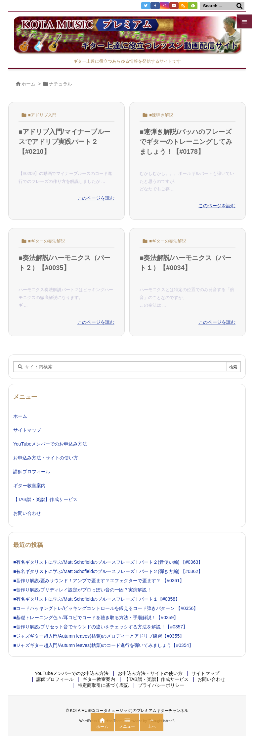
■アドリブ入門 (42, 115)
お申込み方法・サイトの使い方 (45, 457)
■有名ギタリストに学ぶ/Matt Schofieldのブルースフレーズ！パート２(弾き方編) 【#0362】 (108, 571)
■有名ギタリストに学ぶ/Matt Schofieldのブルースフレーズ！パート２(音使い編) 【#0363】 (108, 562)
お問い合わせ (27, 513)
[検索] (239, 6)
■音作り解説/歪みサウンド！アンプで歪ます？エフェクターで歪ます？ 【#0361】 (98, 580)
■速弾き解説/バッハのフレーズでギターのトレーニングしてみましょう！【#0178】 (186, 141)
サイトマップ (27, 430)
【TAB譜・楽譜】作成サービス (45, 499)
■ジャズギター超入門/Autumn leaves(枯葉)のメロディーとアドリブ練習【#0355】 (98, 636)
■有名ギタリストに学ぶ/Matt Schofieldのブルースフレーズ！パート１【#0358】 (96, 599)
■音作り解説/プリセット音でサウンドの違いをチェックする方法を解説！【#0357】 (100, 626)
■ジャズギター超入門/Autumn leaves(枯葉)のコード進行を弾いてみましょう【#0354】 (103, 645)
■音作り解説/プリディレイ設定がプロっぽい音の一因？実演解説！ (82, 589)
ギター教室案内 (29, 485)
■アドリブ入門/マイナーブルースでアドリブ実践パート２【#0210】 (64, 141)
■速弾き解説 (161, 115)
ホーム (28, 83)
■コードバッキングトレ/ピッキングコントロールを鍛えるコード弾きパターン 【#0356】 (105, 608)
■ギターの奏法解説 (46, 241)
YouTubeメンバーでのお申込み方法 (50, 444)
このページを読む (95, 198)
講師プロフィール (31, 471)
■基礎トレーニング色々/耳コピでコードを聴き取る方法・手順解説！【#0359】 (95, 617)
